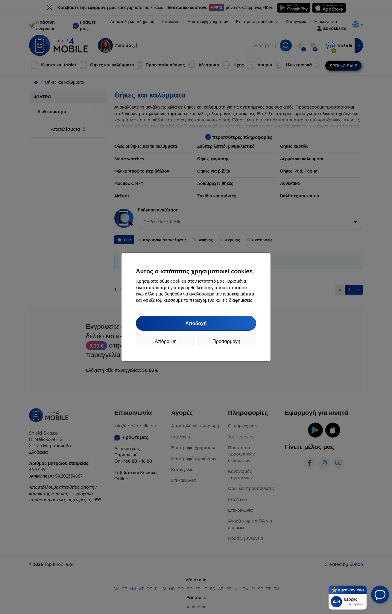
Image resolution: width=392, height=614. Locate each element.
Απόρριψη (166, 341)
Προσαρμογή (226, 341)
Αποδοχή (195, 323)
